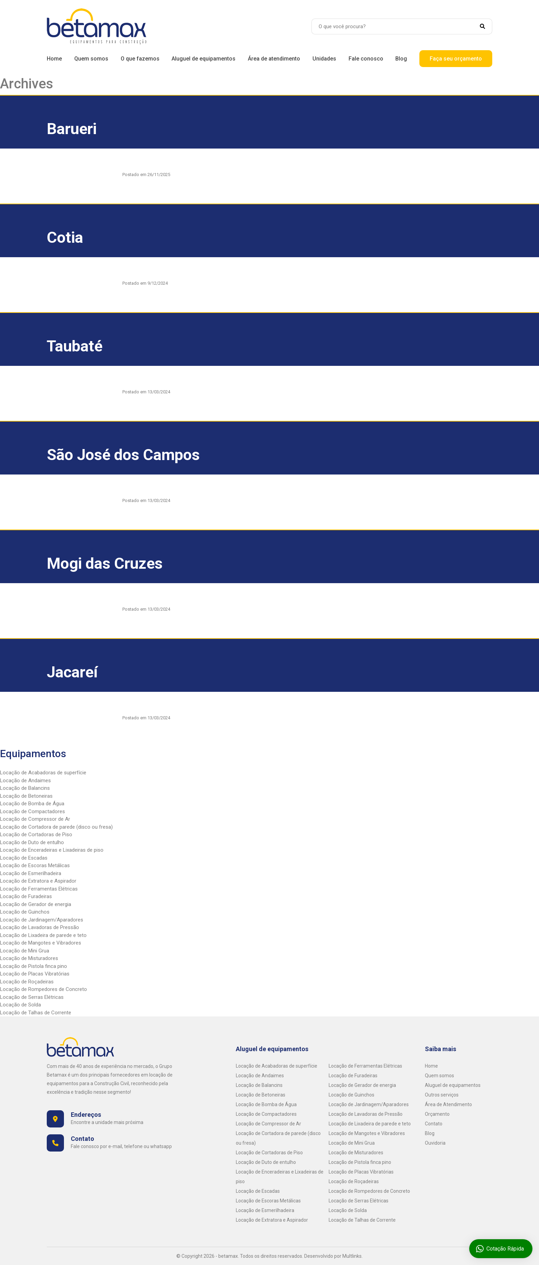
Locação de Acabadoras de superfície (43, 773)
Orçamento (437, 1114)
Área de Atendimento (448, 1104)
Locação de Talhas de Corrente (35, 1013)
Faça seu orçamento (456, 58)
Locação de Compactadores (32, 811)
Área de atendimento (274, 58)
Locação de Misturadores (29, 958)
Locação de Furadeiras (26, 896)
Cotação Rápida (498, 1248)
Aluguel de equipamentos (203, 58)
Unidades (324, 58)
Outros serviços (442, 1095)
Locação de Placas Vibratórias (34, 974)
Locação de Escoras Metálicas (35, 865)
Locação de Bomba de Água (32, 803)
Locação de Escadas (23, 858)
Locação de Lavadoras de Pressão (39, 927)
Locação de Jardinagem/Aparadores (41, 920)
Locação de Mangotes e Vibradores (40, 943)
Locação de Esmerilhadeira (30, 873)
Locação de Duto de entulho (32, 842)
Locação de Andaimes (25, 780)
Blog (401, 58)
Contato (433, 1123)
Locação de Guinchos (25, 912)
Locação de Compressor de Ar (35, 819)
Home (54, 58)
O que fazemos (140, 58)
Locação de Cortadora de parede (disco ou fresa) (56, 827)
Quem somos (91, 58)
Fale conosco (366, 58)
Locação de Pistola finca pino (33, 966)
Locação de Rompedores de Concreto (43, 989)
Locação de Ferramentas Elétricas (39, 889)
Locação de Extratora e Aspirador (38, 881)
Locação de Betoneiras (26, 796)
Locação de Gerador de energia (35, 904)
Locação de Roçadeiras (27, 982)
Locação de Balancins (25, 788)
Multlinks (352, 1256)
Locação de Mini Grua (24, 951)
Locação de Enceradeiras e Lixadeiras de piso (51, 850)
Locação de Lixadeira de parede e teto (43, 935)
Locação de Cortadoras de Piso (36, 834)
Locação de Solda (20, 1005)
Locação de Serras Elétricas (32, 997)
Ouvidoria (435, 1143)
